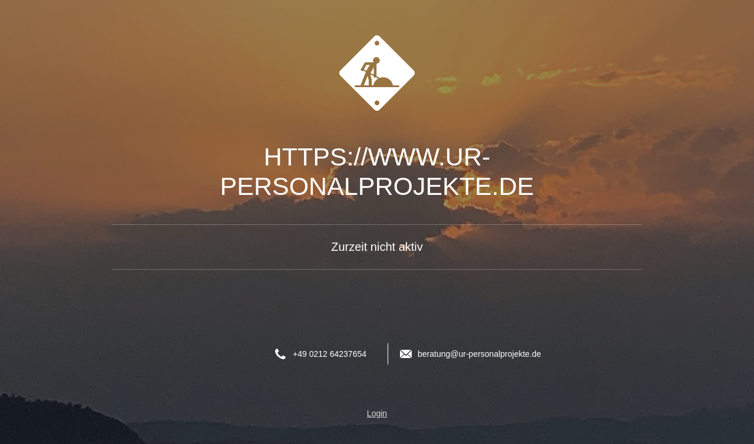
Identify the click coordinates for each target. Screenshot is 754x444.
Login (377, 413)
